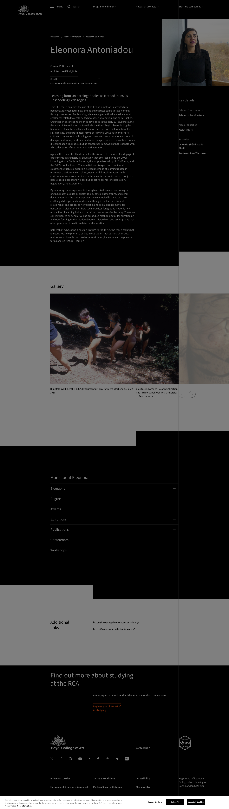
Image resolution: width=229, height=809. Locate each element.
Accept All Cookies (196, 803)
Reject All (175, 803)
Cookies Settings (155, 803)
